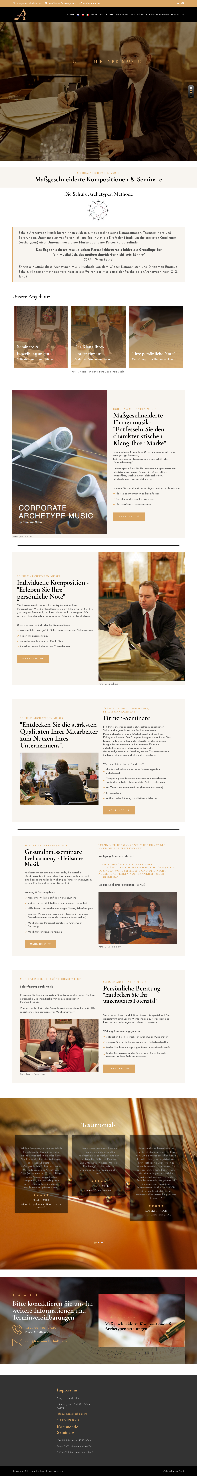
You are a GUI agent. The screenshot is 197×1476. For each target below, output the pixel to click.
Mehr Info (129, 516)
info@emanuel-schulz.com (27, 3)
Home (71, 15)
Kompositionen (117, 15)
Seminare (137, 15)
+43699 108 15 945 (90, 3)
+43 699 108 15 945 (68, 1420)
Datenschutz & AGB (173, 1471)
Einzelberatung (157, 15)
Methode (177, 15)
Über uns (97, 15)
